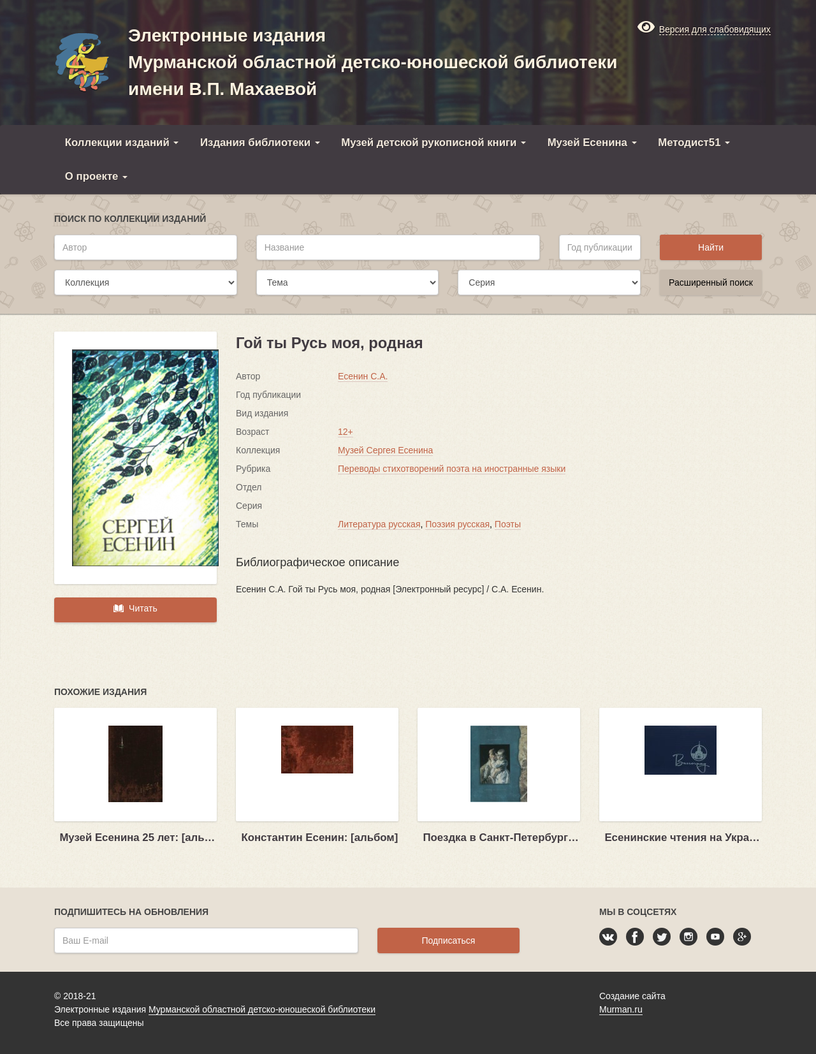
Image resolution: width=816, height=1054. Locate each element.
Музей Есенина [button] (592, 142)
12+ (345, 432)
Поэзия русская (457, 524)
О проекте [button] (96, 176)
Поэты (508, 524)
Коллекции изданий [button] (122, 142)
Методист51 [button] (694, 142)
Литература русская (379, 524)
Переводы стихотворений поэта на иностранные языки (451, 469)
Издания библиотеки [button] (260, 142)
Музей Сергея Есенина (385, 450)
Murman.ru (621, 1009)
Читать (135, 608)
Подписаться (448, 940)
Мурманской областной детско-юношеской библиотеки (262, 1009)
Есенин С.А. (363, 376)
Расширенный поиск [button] (711, 282)
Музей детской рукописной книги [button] (433, 142)
